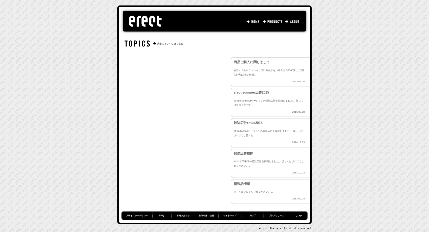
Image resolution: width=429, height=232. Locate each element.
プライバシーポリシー (136, 215)
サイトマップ (230, 215)
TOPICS (218, 43)
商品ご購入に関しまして (252, 62)
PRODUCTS (273, 21)
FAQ (161, 215)
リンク (299, 215)
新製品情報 (242, 184)
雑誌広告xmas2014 (248, 123)
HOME (254, 21)
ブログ (252, 215)
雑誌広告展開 (243, 153)
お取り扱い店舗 (206, 215)
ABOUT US (294, 21)
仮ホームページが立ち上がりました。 (176, 84)
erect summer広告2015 (251, 92)
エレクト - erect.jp (145, 21)
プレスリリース (276, 215)
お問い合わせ (182, 215)
